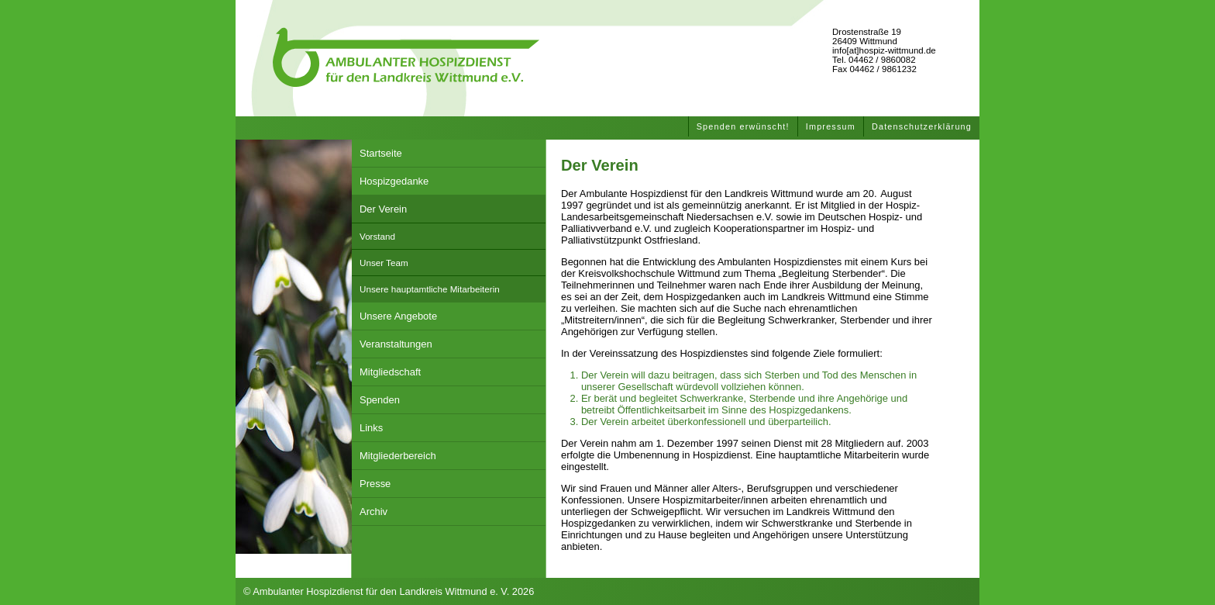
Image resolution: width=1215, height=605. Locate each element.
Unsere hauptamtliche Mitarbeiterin (430, 289)
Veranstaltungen (396, 344)
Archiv (373, 511)
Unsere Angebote (398, 316)
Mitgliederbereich (398, 456)
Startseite (381, 153)
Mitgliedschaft (390, 372)
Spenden (380, 400)
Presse (375, 483)
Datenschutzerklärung (922, 126)
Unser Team (384, 263)
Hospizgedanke (394, 181)
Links (371, 428)
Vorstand (377, 236)
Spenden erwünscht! (743, 126)
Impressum (830, 126)
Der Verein (383, 209)
